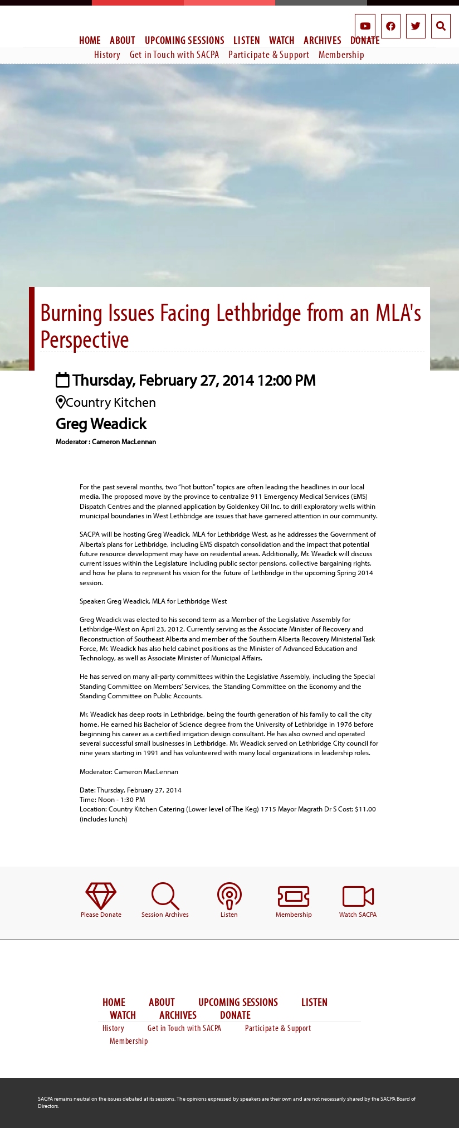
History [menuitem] (107, 54)
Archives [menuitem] (322, 40)
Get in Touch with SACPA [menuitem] (174, 54)
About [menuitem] (122, 40)
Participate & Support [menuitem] (269, 54)
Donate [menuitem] (235, 1015)
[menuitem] (101, 900)
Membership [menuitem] (342, 54)
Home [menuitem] (90, 40)
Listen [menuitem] (246, 40)
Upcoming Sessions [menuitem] (185, 40)
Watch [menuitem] (282, 40)
